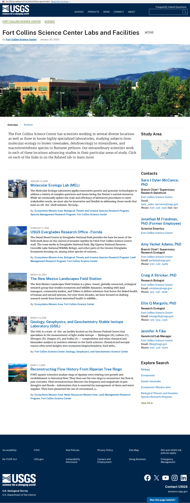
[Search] (185, 12)
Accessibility (9, 450)
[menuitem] (79, 10)
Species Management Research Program (53, 214)
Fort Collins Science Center (21, 21)
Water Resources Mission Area (81, 394)
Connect (119, 12)
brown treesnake (151, 381)
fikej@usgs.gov (158, 344)
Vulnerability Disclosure (73, 460)
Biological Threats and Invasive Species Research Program (96, 210)
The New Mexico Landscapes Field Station (65, 279)
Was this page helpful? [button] (162, 500)
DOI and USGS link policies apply (171, 451)
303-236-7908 (158, 291)
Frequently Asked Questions (171, 7)
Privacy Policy (105, 450)
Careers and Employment (104, 460)
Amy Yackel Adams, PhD (161, 244)
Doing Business (137, 459)
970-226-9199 (159, 347)
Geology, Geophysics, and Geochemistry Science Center (97, 351)
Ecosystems (148, 375)
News (106, 12)
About (131, 12)
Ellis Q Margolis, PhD (158, 303)
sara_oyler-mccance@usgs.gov (159, 204)
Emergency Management (168, 460)
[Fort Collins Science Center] (95, 80)
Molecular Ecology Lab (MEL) (55, 185)
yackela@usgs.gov (160, 260)
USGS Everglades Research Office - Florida (66, 232)
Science (79, 12)
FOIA (37, 450)
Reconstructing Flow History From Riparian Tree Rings (76, 369)
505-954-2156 (159, 319)
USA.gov (38, 459)
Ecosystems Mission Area (49, 210)
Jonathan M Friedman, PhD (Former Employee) (161, 221)
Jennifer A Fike (153, 331)
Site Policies (72, 450)
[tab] (13, 124)
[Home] (15, 14)
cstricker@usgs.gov (160, 288)
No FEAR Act (9, 459)
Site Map (134, 450)
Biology (145, 369)
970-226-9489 (159, 263)
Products (93, 12)
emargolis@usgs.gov (161, 316)
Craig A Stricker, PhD (158, 275)
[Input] (168, 12)
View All (147, 403)
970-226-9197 (159, 207)
